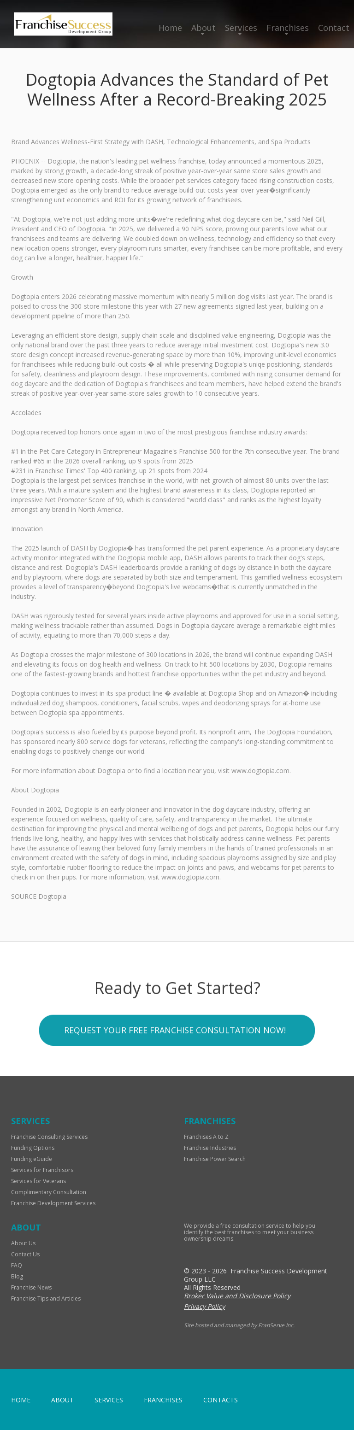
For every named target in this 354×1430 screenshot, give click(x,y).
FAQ (16, 1265)
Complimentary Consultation (48, 1192)
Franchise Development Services (53, 1203)
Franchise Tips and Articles (46, 1298)
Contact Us (25, 1254)
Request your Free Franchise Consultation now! (175, 1089)
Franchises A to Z (206, 1137)
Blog (17, 1276)
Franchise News (31, 1287)
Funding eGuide (31, 1159)
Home (170, 27)
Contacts (220, 1399)
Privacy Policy (204, 1306)
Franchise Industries (210, 1148)
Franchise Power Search (215, 1159)
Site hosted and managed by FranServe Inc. (239, 1325)
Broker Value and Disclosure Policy (237, 1295)
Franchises (287, 27)
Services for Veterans (38, 1181)
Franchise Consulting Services (49, 1137)
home (20, 1399)
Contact (333, 27)
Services (241, 27)
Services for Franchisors (42, 1170)
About (203, 27)
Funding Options (32, 1148)
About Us (23, 1243)
